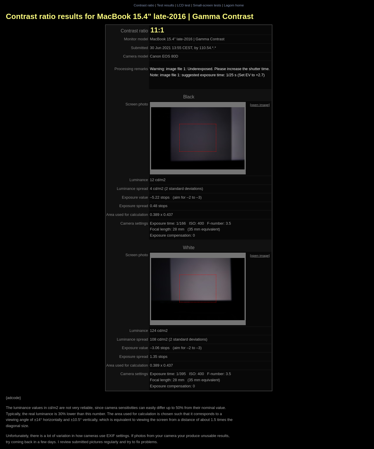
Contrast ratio (144, 5)
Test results (165, 5)
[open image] (260, 105)
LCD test (183, 5)
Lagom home (234, 5)
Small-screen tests (207, 5)
